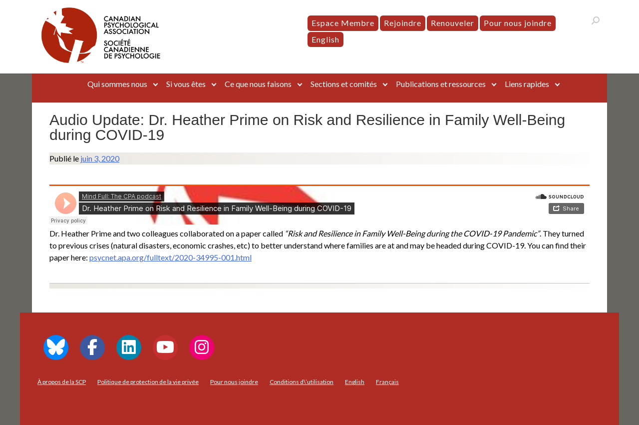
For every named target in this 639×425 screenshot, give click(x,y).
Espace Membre (343, 23)
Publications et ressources (441, 83)
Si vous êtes (186, 83)
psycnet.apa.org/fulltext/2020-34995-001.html (170, 257)
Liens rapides (527, 83)
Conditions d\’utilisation (301, 382)
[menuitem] (325, 40)
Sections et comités (344, 83)
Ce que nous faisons (258, 83)
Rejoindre (402, 23)
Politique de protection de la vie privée (148, 382)
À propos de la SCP (61, 382)
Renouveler (452, 23)
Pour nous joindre (518, 23)
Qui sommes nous (117, 83)
